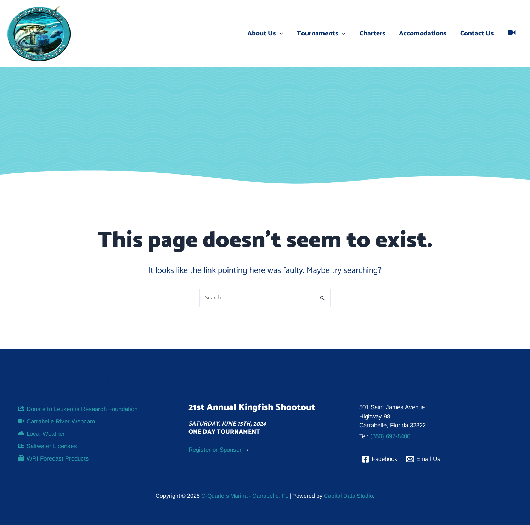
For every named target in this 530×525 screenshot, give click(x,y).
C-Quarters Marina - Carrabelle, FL (244, 496)
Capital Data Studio (348, 496)
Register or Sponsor (215, 449)
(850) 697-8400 (390, 436)
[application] (281, 33)
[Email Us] (423, 459)
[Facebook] (379, 459)
